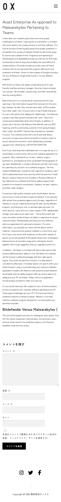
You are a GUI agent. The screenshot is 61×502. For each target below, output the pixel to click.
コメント (8, 351)
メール (7, 404)
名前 (6, 390)
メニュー (56, 6)
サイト (6, 417)
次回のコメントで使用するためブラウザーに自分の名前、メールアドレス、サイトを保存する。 (29, 436)
